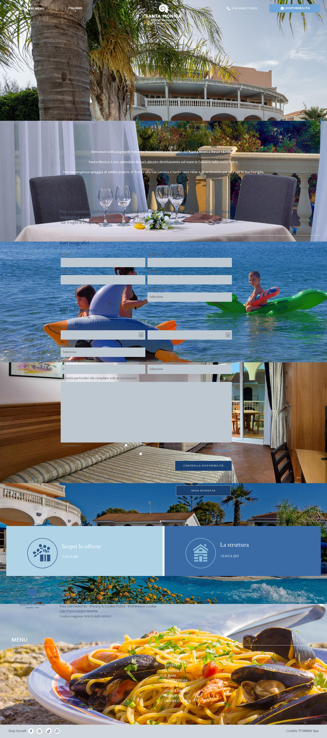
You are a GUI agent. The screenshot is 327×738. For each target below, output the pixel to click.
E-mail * (66, 271)
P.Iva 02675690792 (73, 606)
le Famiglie (173, 670)
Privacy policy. (221, 450)
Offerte (171, 665)
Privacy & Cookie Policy (107, 606)
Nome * (66, 254)
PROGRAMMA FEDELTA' (182, 660)
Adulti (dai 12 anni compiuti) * (81, 361)
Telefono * (154, 271)
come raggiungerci (27, 655)
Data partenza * (158, 326)
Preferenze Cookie (142, 606)
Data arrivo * (70, 326)
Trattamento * (71, 344)
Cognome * (155, 254)
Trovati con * (156, 289)
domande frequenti (28, 660)
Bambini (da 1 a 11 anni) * (164, 361)
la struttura (176, 680)
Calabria (18, 650)
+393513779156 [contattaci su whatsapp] (190, 601)
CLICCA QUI (70, 556)
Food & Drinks (176, 690)
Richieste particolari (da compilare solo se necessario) (98, 378)
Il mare (170, 675)
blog (15, 665)
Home (169, 650)
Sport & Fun (175, 685)
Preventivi (173, 695)
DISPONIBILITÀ (295, 8)
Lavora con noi (178, 700)
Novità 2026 (174, 655)
